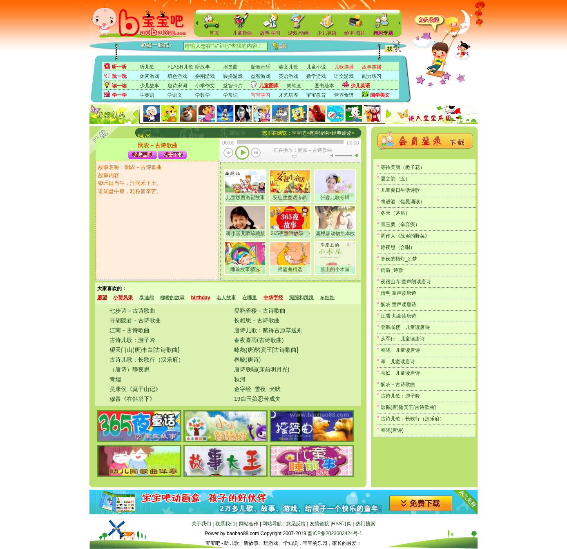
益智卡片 (233, 86)
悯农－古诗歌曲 (398, 384)
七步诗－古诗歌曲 (132, 310)
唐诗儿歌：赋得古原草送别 (268, 330)
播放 (242, 153)
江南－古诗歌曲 (129, 330)
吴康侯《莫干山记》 (135, 389)
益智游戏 (260, 76)
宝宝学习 (260, 95)
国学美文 (380, 95)
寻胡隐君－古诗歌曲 (135, 320)
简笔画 (294, 86)
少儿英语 (327, 33)
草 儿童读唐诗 (398, 362)
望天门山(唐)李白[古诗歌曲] (144, 350)
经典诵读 (341, 133)
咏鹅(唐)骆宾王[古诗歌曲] (266, 350)
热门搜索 (365, 524)
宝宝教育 (316, 95)
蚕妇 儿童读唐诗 (400, 373)
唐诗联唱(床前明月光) (261, 369)
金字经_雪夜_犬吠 (257, 389)
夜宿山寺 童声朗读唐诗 (406, 282)
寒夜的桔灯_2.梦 (399, 259)
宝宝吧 (299, 133)
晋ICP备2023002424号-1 (335, 533)
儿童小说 (316, 67)
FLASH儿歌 (180, 67)
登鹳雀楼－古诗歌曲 (260, 310)
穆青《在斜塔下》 (132, 399)
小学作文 (205, 86)
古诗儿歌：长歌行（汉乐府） (146, 359)
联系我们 (225, 524)
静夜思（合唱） (398, 247)
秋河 (240, 379)
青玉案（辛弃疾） (400, 224)
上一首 (228, 153)
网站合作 (249, 524)
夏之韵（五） (395, 179)
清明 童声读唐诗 (398, 293)
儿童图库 (269, 86)
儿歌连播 (344, 67)
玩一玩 (119, 76)
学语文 (174, 95)
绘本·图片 (354, 33)
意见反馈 (296, 524)
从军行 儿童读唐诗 (403, 339)
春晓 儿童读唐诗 (400, 350)
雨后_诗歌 (392, 270)
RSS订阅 (342, 524)
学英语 (147, 95)
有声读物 (319, 133)
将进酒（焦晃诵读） (403, 201)
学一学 (119, 95)
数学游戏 (316, 76)
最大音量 (356, 155)
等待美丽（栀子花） (403, 167)
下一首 (256, 153)
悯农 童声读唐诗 (398, 304)
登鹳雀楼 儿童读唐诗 (405, 327)
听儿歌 (147, 67)
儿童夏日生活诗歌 (400, 190)
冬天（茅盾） (395, 213)
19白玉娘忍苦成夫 (257, 399)
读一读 (119, 86)
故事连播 (372, 67)
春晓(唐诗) (247, 359)
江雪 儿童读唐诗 (398, 316)
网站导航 (272, 524)
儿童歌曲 (242, 33)
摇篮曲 (230, 67)
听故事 (202, 67)
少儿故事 (149, 86)
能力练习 (372, 76)
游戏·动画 (298, 33)
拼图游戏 (205, 76)
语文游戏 (344, 76)
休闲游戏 (149, 76)
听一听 (119, 67)
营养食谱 (344, 95)
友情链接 (319, 524)
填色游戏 (177, 76)
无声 (332, 155)
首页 (214, 33)
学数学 (202, 95)
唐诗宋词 (177, 86)
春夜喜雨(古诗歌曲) (259, 340)
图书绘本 (324, 86)
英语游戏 (288, 76)
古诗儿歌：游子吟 (132, 340)
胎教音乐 (260, 67)
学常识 (230, 95)
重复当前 (294, 155)
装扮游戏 (233, 76)
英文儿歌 (288, 67)
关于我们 (201, 524)
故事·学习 (270, 33)
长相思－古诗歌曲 (257, 320)
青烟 (115, 379)
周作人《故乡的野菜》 (405, 236)
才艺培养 (288, 95)
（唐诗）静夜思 (129, 369)
